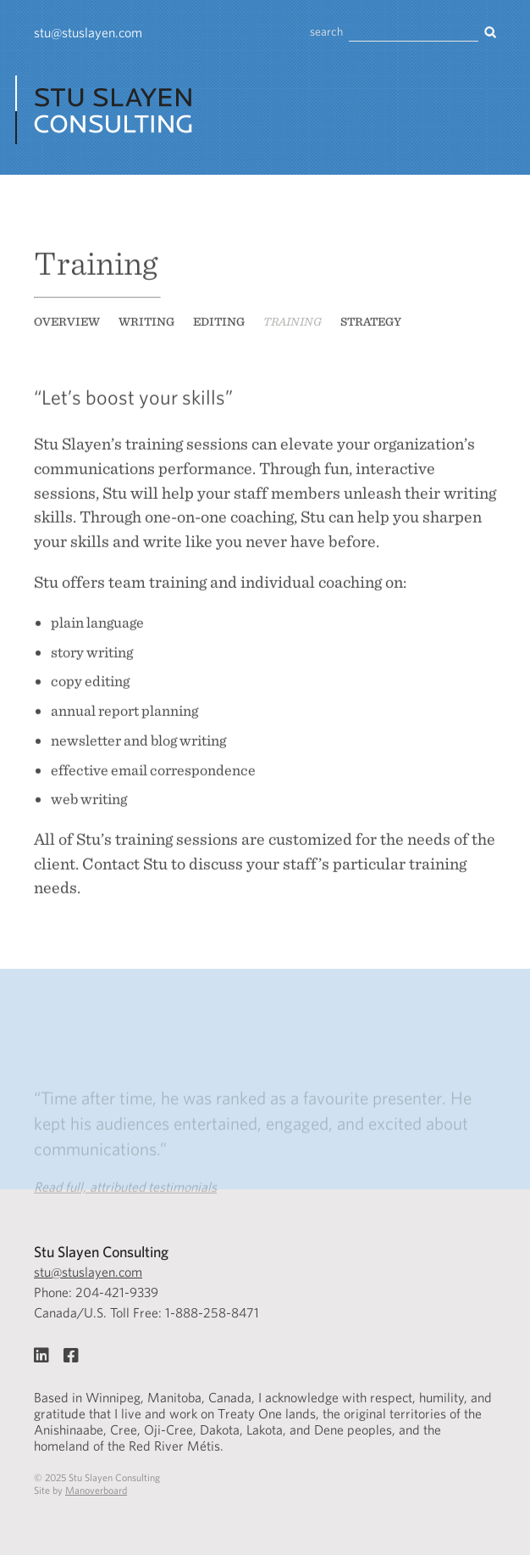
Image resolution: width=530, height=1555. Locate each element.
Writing (146, 327)
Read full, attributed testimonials (125, 1197)
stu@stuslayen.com (88, 32)
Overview (67, 327)
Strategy (370, 327)
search (326, 31)
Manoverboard (96, 1490)
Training (292, 327)
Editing (219, 327)
